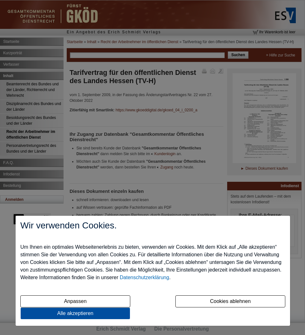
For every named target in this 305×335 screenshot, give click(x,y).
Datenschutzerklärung (144, 277)
